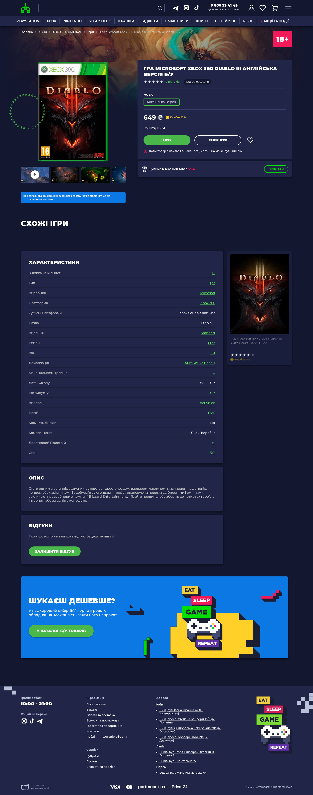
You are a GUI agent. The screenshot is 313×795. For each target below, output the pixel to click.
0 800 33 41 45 (224, 5)
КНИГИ (202, 21)
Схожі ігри (218, 140)
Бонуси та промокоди (102, 720)
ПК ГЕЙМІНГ (225, 21)
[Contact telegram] (41, 722)
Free (211, 343)
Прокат (91, 761)
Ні (213, 273)
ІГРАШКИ (126, 21)
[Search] (160, 8)
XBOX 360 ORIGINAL (67, 32)
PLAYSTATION (27, 21)
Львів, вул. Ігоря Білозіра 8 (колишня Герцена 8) (187, 753)
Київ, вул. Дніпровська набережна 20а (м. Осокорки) (190, 729)
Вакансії (92, 709)
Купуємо (92, 756)
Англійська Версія (200, 363)
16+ (212, 353)
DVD (211, 413)
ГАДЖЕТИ (150, 21)
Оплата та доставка (100, 715)
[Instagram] (25, 722)
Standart (208, 333)
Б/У (212, 453)
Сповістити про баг (100, 767)
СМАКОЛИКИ (176, 21)
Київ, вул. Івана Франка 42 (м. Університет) (181, 711)
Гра (212, 283)
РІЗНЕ (248, 21)
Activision (207, 403)
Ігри (91, 32)
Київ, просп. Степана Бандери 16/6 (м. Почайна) (187, 720)
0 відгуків (172, 82)
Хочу (166, 140)
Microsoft (207, 293)
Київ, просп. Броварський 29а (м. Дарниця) (183, 738)
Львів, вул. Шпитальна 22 (177, 761)
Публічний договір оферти (106, 736)
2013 (211, 393)
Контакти (93, 731)
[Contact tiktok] (33, 722)
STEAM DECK (100, 21)
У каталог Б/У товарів (61, 631)
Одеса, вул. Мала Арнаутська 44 (183, 772)
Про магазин (96, 704)
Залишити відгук (54, 551)
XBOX (51, 21)
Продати (276, 169)
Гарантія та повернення (104, 726)
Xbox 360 (207, 303)
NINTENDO (72, 21)
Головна (27, 32)
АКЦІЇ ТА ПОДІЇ (275, 21)
